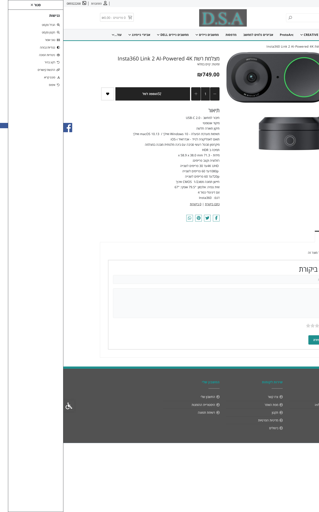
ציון (267, 325)
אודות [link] (302, 4)
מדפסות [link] (168, 35)
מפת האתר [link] (208, 405)
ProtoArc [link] (224, 35)
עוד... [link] (52, 35)
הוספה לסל (89, 94)
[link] (310, 503)
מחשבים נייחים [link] (76, 35)
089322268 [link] (270, 412)
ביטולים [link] (210, 428)
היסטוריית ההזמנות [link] (140, 405)
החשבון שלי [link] (144, 397)
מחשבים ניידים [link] (144, 35)
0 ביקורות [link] (132, 204)
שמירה (257, 340)
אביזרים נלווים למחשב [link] (196, 35)
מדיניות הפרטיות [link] (205, 420)
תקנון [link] (211, 412)
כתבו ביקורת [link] (149, 204)
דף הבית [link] (268, 35)
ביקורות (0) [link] (266, 236)
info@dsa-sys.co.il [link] (264, 405)
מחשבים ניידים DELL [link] (110, 35)
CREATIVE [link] (247, 35)
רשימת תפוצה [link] (143, 412)
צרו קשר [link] (289, 4)
